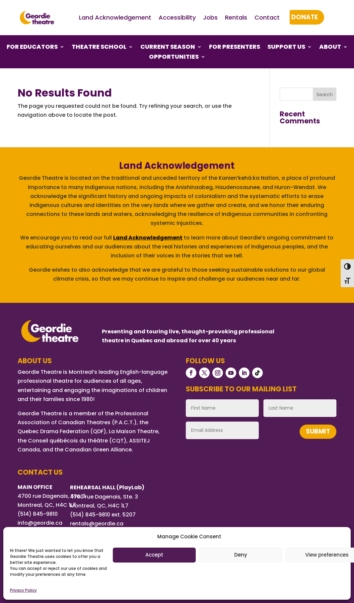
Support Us (286, 47)
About (330, 47)
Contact (267, 17)
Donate (304, 17)
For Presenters (234, 47)
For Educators (32, 47)
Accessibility (177, 17)
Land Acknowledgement (115, 17)
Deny (240, 554)
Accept (154, 554)
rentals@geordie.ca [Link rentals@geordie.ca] (96, 523)
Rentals (236, 17)
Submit (318, 431)
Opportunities (174, 57)
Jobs (210, 17)
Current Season (167, 47)
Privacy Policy (23, 590)
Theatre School (99, 47)
